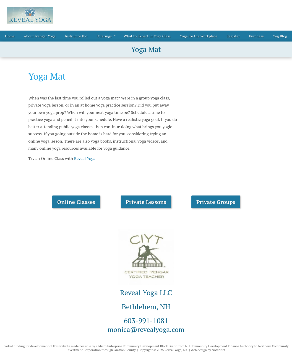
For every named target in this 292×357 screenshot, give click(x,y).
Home (10, 36)
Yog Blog (280, 36)
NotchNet (218, 350)
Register (233, 36)
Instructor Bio (76, 36)
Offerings (104, 36)
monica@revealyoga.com (146, 329)
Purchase (256, 36)
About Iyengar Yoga (39, 36)
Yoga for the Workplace (198, 36)
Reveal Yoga (85, 158)
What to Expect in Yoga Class (147, 36)
